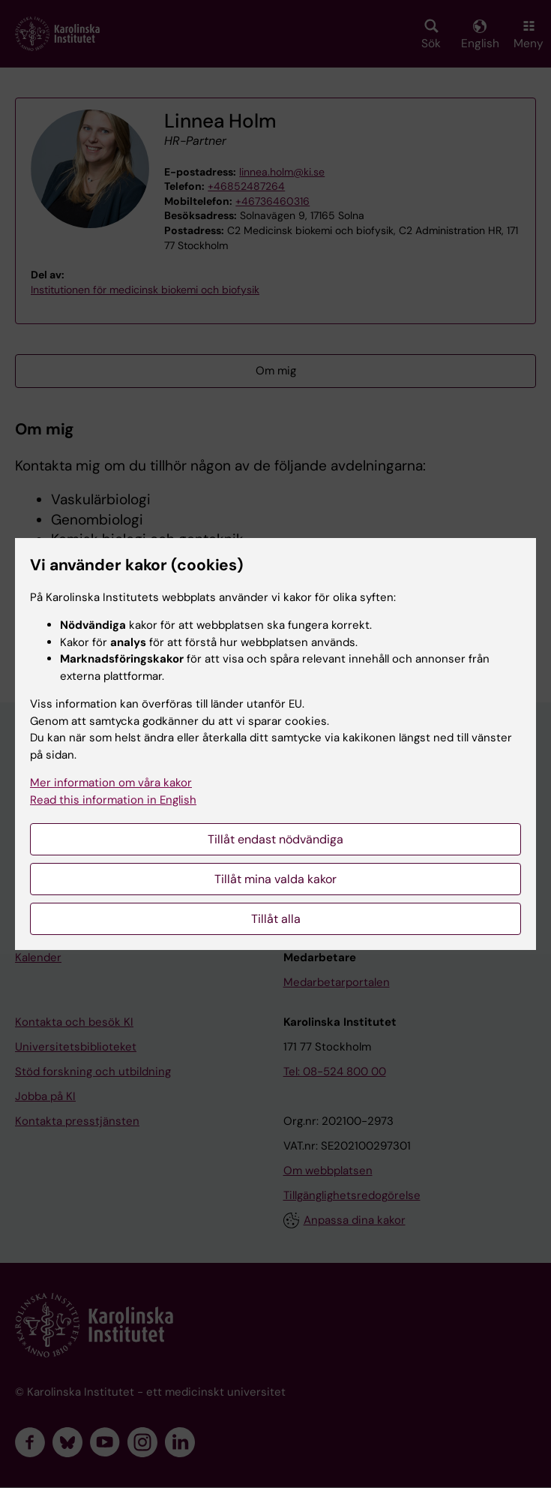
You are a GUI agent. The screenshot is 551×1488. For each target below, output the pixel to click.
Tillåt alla (276, 919)
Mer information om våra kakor (111, 782)
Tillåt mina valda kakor (275, 879)
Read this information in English (113, 799)
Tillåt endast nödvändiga (275, 839)
